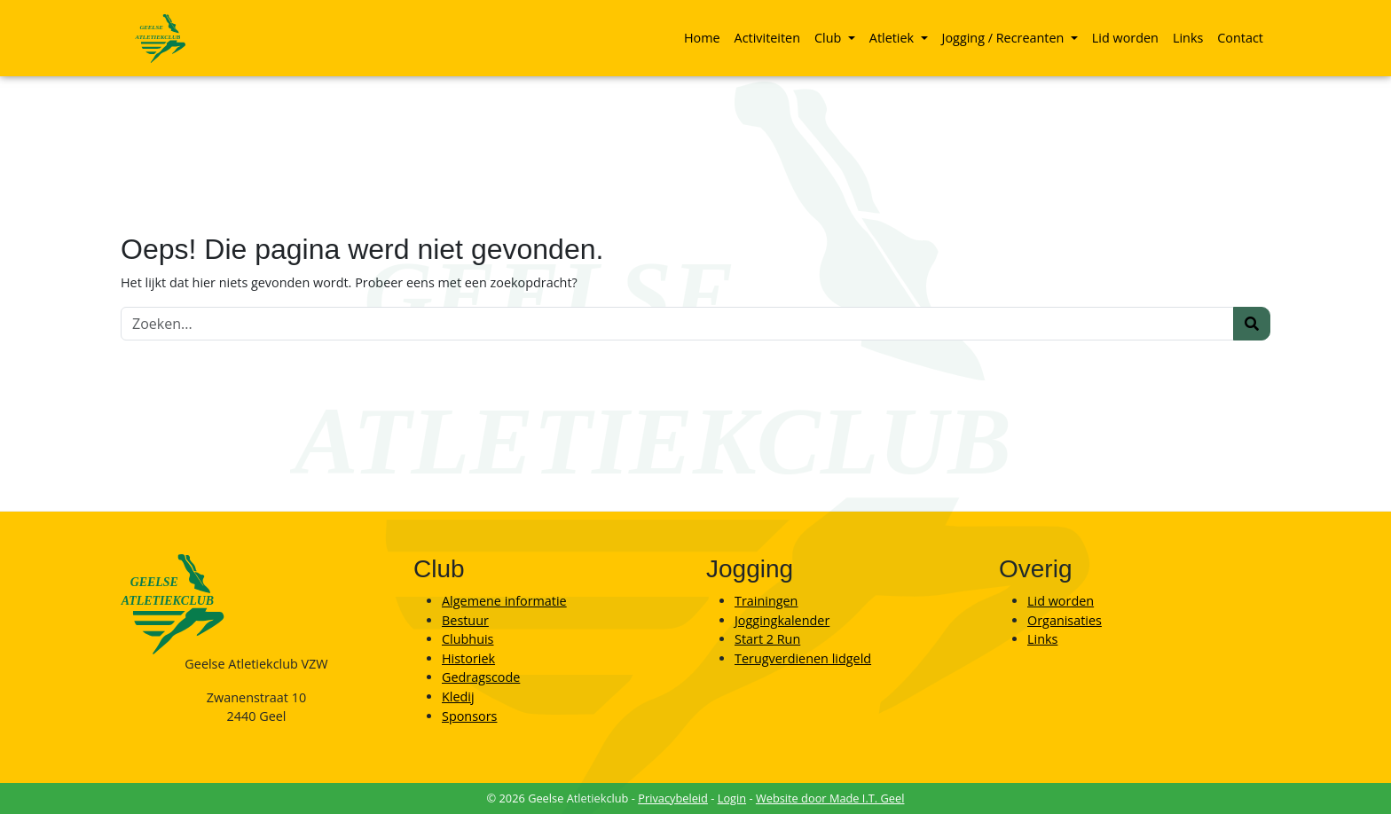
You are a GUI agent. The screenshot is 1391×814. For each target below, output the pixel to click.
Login (732, 798)
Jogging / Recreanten (1005, 37)
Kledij (458, 696)
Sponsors (469, 716)
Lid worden (1125, 37)
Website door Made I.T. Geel (830, 798)
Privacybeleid (673, 798)
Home (702, 37)
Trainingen (766, 600)
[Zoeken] (677, 323)
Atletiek (893, 37)
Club (829, 37)
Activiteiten (767, 37)
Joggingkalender (782, 620)
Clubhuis (467, 638)
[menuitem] (702, 38)
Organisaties (1064, 620)
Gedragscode (481, 677)
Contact (1240, 37)
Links (1188, 37)
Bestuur (465, 620)
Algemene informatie (504, 600)
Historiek (468, 658)
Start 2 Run (767, 638)
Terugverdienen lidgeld (803, 658)
